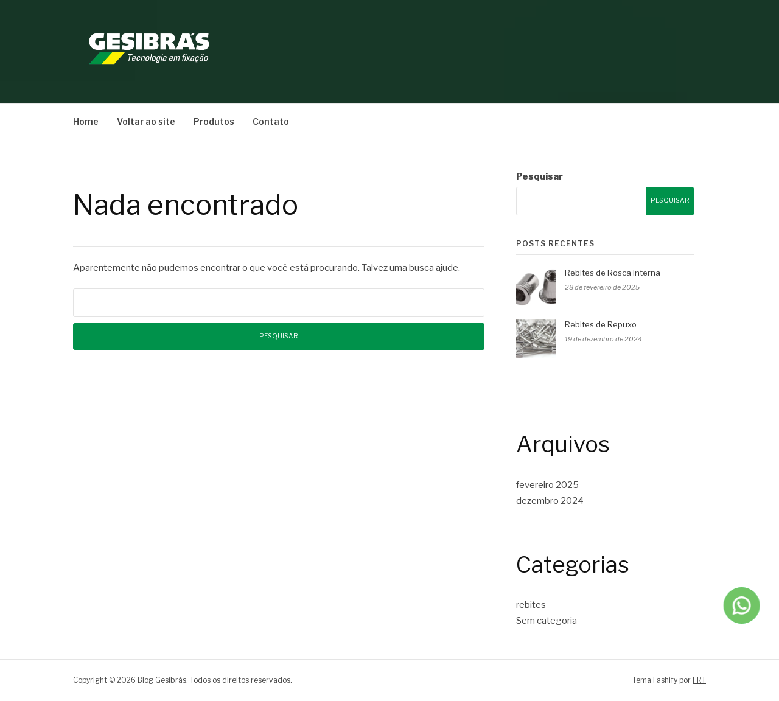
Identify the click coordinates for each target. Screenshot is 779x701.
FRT (699, 680)
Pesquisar (539, 176)
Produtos (214, 121)
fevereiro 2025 (547, 485)
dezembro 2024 (550, 500)
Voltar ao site (146, 121)
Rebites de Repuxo (601, 324)
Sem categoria (546, 620)
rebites (531, 604)
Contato (271, 121)
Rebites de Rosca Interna (612, 272)
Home (86, 121)
